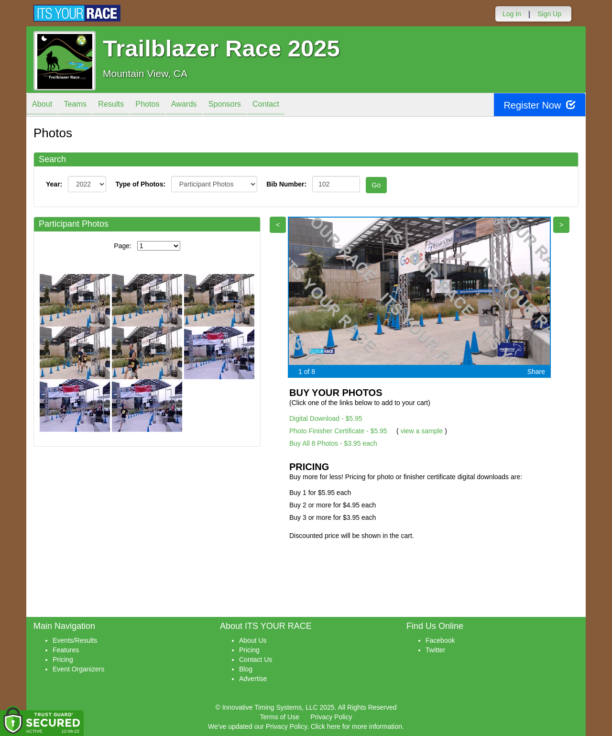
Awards (205, 105)
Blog (245, 669)
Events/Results (75, 640)
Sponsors (250, 105)
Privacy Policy (331, 717)
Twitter (435, 650)
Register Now (539, 104)
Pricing (63, 659)
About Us (253, 640)
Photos (163, 105)
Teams (82, 105)
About (44, 105)
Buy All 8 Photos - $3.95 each (333, 443)
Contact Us (255, 659)
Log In (512, 14)
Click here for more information (356, 726)
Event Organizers (78, 669)
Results (122, 105)
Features (66, 650)
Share (536, 371)
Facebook (440, 640)
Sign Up (549, 14)
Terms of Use (279, 717)
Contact (296, 105)
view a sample (422, 431)
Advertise (253, 678)
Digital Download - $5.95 (325, 418)
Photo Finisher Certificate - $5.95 (338, 431)
